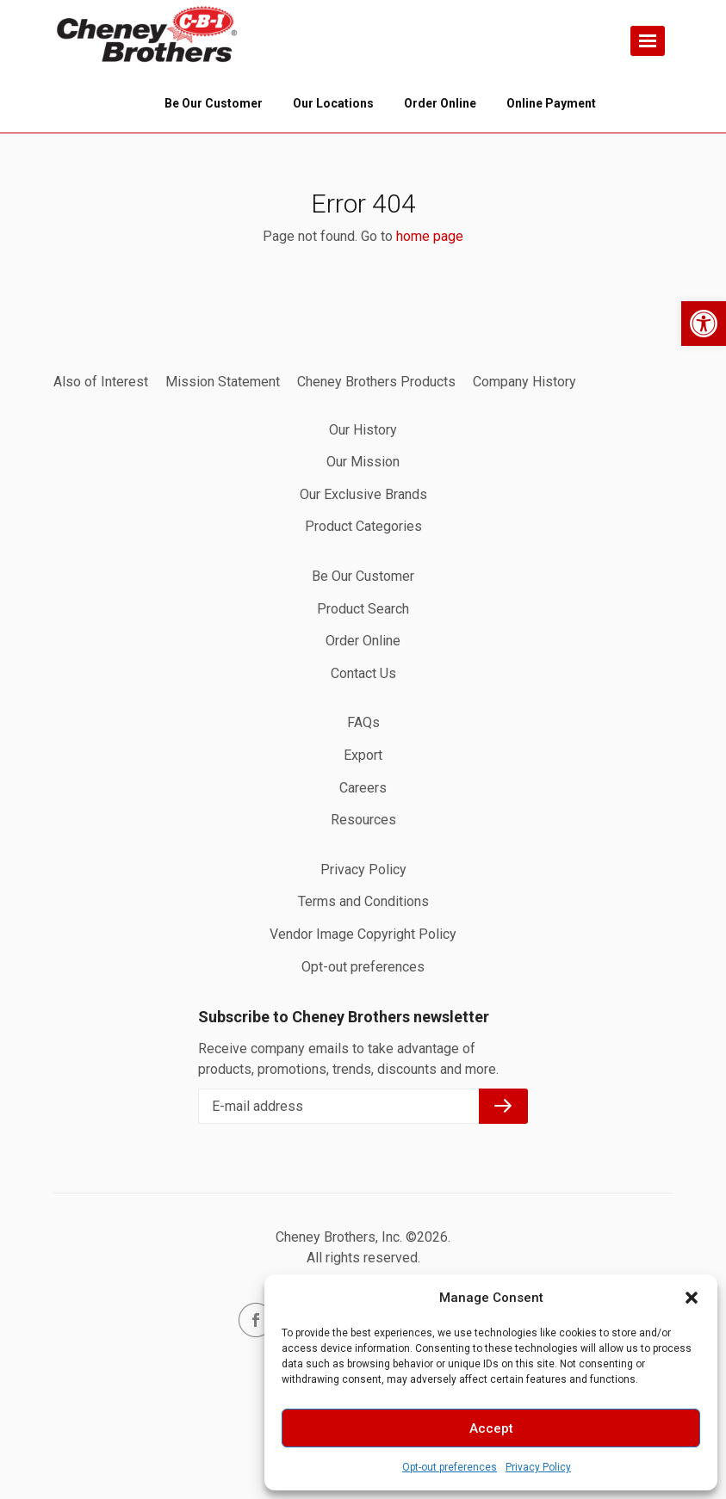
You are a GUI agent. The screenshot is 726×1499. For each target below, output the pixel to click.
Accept (491, 1428)
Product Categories (363, 526)
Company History (524, 381)
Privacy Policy (538, 1467)
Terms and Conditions (363, 901)
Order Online (363, 640)
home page (429, 236)
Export (363, 755)
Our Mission (363, 461)
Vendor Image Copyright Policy (363, 934)
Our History (363, 430)
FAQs (363, 722)
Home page (148, 34)
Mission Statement (222, 381)
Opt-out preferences (449, 1467)
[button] (703, 323)
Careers (363, 788)
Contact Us (363, 673)
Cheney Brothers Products (376, 381)
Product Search (363, 609)
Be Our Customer (363, 576)
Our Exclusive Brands (363, 494)
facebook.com (256, 1320)
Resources (363, 819)
